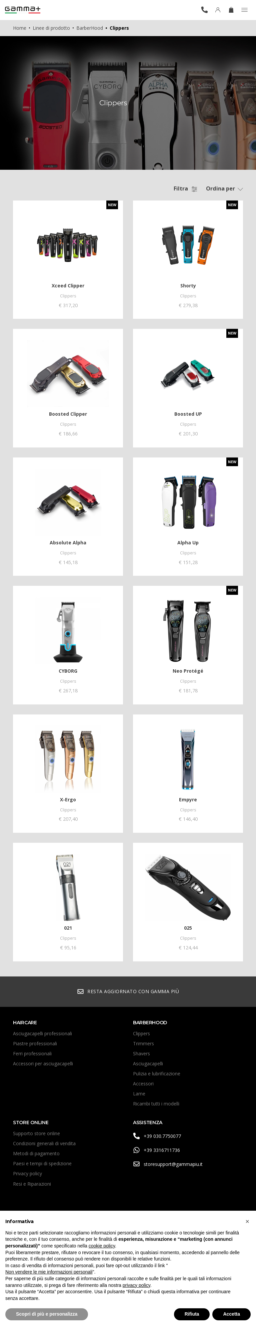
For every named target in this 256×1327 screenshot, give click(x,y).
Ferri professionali (32, 1055)
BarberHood (89, 28)
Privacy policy (27, 1176)
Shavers (141, 1055)
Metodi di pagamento (36, 1156)
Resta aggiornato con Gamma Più (128, 993)
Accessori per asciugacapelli (43, 1065)
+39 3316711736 (156, 1152)
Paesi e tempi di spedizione (42, 1166)
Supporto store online (36, 1136)
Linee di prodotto (51, 28)
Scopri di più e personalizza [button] (46, 1314)
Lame (139, 1096)
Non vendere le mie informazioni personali (48, 1272)
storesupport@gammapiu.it (168, 1166)
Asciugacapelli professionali (42, 1035)
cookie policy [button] (102, 1245)
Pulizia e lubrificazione (156, 1075)
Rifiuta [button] (192, 1314)
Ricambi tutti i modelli (156, 1106)
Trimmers (143, 1045)
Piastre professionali (35, 1045)
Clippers (141, 1035)
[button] (247, 1221)
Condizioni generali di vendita (44, 1146)
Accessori (143, 1085)
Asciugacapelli (148, 1065)
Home (19, 28)
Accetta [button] (231, 1314)
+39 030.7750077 (157, 1138)
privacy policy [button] (136, 1285)
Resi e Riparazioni (32, 1186)
